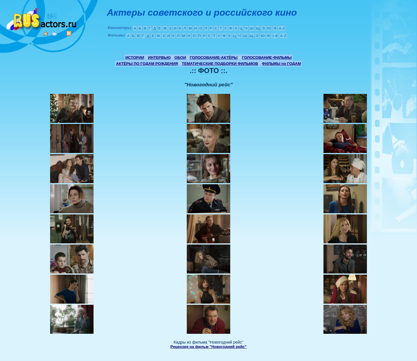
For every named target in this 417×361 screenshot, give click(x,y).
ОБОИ (180, 57)
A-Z (282, 28)
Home (45, 34)
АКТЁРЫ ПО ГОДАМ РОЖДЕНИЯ (147, 63)
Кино (42, 18)
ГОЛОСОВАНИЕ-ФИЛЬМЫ (267, 57)
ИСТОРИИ (134, 57)
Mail (54, 34)
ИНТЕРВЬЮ (159, 57)
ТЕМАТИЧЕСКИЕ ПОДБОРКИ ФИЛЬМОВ (220, 63)
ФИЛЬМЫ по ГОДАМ (281, 63)
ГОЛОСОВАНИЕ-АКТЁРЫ (213, 57)
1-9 (274, 36)
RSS (69, 33)
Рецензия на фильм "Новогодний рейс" (209, 346)
